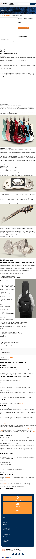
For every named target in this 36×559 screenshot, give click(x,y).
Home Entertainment (6, 534)
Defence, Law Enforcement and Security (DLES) (10, 527)
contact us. (21, 403)
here (27, 382)
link (13, 371)
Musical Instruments (6, 529)
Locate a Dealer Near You (23, 27)
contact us (5, 483)
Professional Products (6, 528)
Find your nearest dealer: (4, 356)
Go (12, 357)
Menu (2, 5)
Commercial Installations (7, 530)
